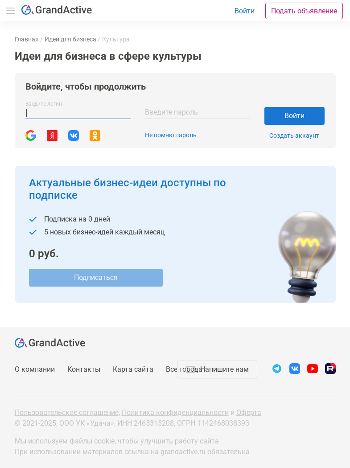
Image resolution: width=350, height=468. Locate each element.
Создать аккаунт (294, 135)
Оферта (248, 412)
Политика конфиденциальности (175, 412)
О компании (35, 369)
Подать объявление (304, 11)
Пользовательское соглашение (67, 412)
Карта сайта (133, 369)
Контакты (83, 369)
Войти (294, 115)
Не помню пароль (171, 135)
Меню (11, 11)
